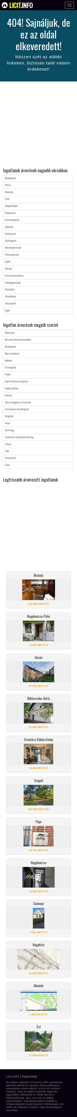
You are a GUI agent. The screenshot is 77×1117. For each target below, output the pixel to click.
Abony (8, 268)
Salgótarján (11, 206)
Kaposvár (10, 213)
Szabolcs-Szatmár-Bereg (19, 437)
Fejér (8, 374)
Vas (7, 451)
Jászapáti (10, 303)
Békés (8, 360)
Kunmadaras (12, 220)
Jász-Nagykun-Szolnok (18, 402)
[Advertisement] (38, 125)
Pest (7, 423)
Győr (7, 261)
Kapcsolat (29, 1076)
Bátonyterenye (13, 247)
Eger (7, 310)
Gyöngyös (10, 240)
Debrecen (10, 234)
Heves (8, 395)
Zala (7, 465)
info (21, 5)
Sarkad (9, 227)
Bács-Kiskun (12, 353)
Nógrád (9, 416)
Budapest (10, 178)
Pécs (8, 185)
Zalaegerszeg (13, 282)
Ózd (7, 199)
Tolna (8, 444)
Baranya (10, 332)
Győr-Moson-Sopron (16, 381)
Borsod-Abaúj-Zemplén (18, 339)
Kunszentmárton (14, 275)
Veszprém (10, 458)
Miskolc (9, 192)
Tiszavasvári (12, 254)
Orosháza (10, 296)
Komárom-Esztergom (17, 409)
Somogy (9, 430)
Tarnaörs (10, 289)
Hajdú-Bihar (11, 388)
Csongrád (10, 367)
